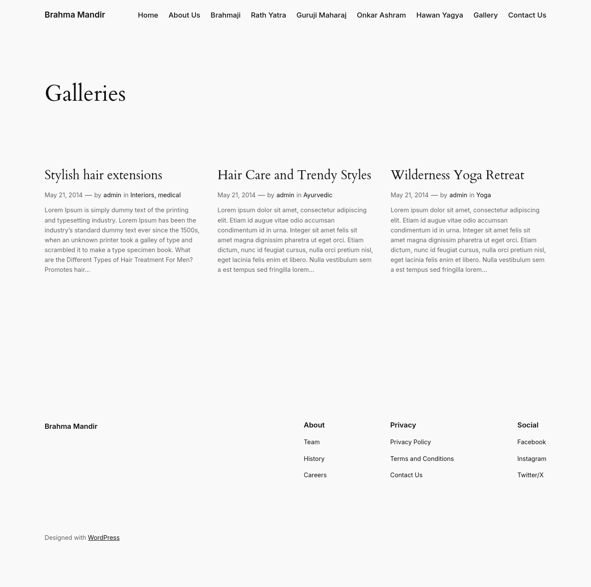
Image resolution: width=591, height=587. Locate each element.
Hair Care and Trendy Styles (294, 176)
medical (169, 195)
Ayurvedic (317, 195)
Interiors (142, 195)
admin (112, 195)
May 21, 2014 (64, 195)
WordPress (104, 537)
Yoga (483, 195)
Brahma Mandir (75, 14)
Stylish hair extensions (104, 176)
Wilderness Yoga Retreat (458, 176)
